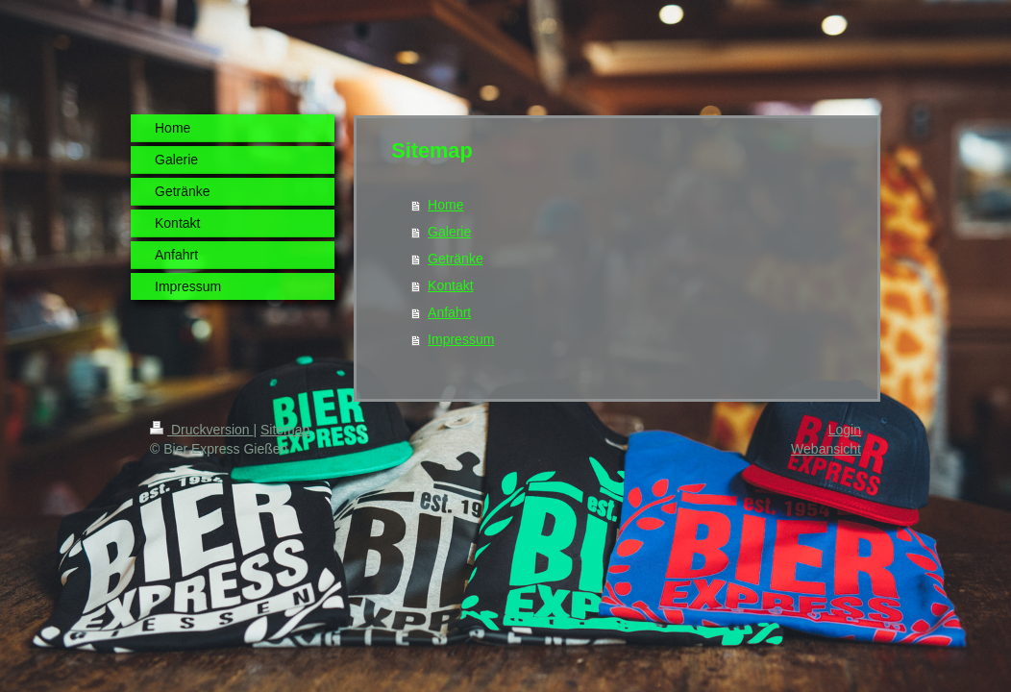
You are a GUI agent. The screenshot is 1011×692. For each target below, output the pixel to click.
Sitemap (284, 429)
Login (844, 429)
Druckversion (201, 429)
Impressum (461, 339)
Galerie (449, 231)
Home (445, 204)
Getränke (455, 258)
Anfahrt (449, 312)
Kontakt (450, 285)
